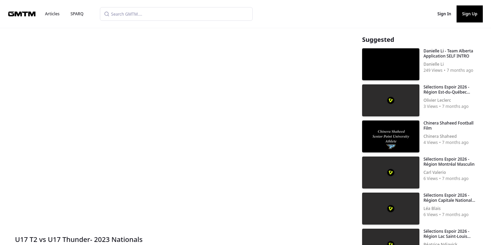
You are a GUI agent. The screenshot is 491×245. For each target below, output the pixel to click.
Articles (52, 14)
